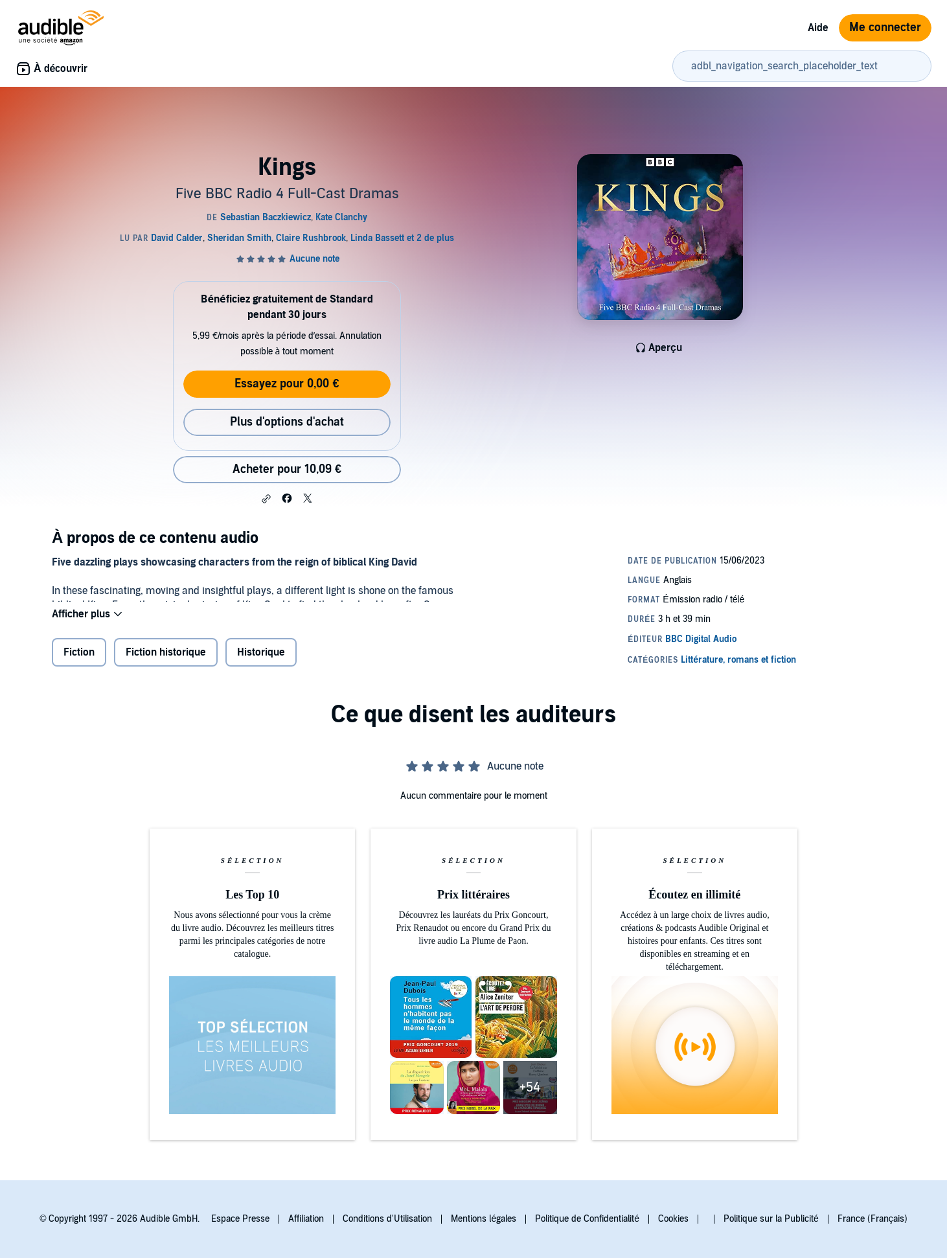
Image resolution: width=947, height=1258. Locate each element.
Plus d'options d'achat (287, 422)
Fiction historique (166, 660)
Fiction (79, 660)
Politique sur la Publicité (771, 1218)
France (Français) (872, 1218)
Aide (818, 27)
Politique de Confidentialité (587, 1218)
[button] (266, 499)
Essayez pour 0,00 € (286, 384)
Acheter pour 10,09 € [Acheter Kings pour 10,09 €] (287, 469)
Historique (261, 660)
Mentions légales (483, 1218)
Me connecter (885, 27)
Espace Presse (240, 1218)
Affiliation (306, 1218)
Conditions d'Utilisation (387, 1218)
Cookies (673, 1218)
